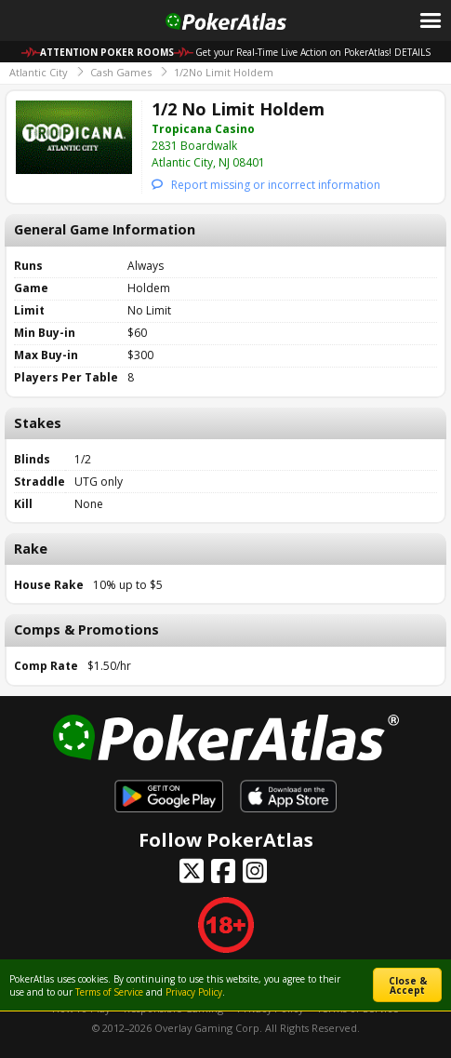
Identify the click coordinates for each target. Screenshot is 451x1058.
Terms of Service (109, 991)
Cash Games (121, 72)
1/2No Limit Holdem (223, 72)
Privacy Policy (194, 991)
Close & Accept (408, 985)
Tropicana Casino (203, 129)
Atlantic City (38, 72)
